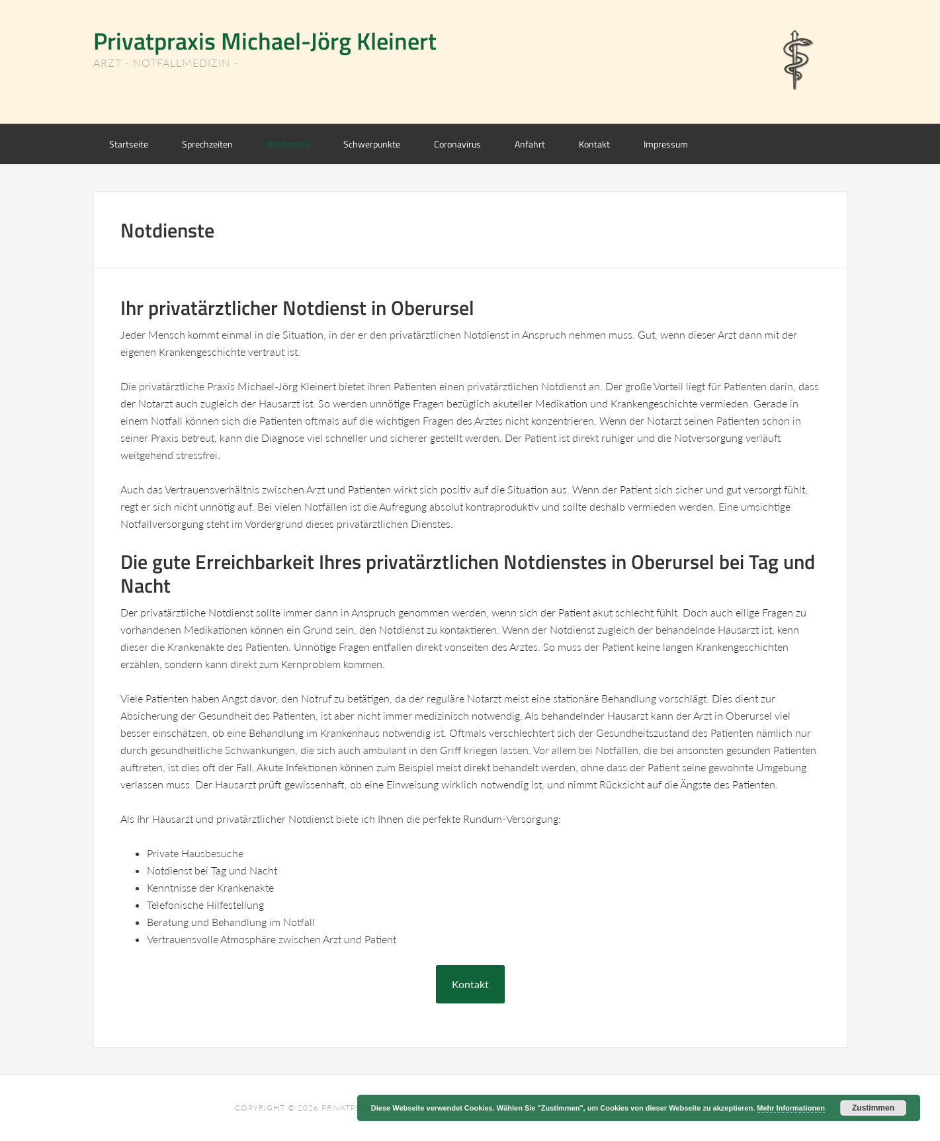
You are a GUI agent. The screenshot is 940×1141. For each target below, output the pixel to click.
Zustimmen (873, 1108)
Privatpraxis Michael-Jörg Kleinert (265, 40)
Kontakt (470, 984)
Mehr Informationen (791, 1108)
